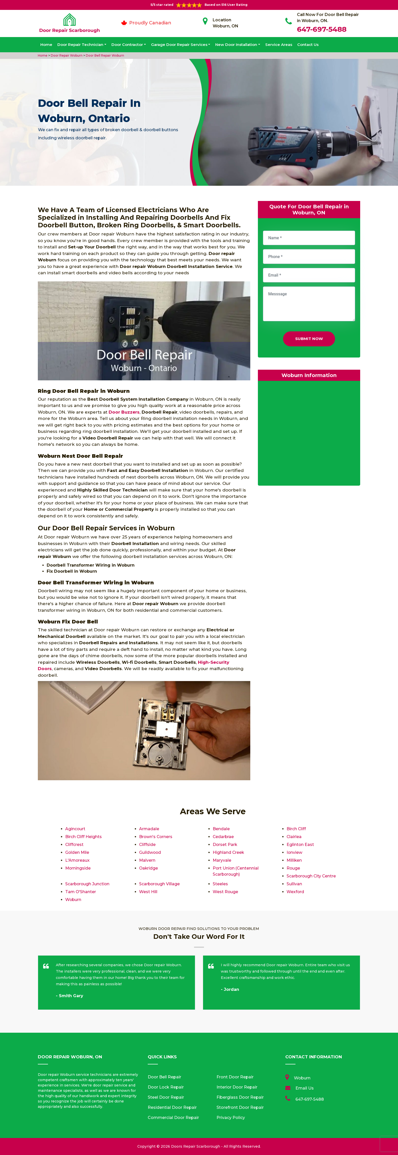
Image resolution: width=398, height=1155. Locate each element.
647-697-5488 (321, 29)
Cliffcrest (74, 844)
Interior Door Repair (237, 1087)
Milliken (294, 860)
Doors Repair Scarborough (195, 1146)
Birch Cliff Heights (83, 836)
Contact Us (308, 44)
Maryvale (222, 860)
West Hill (148, 891)
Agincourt (75, 828)
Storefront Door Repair (240, 1107)
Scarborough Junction (87, 883)
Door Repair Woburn (66, 55)
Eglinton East (300, 844)
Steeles (220, 883)
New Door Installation (236, 44)
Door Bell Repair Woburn (104, 55)
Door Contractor (127, 44)
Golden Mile (77, 852)
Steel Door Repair (166, 1097)
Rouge (293, 868)
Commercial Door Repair (173, 1117)
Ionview (295, 852)
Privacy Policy (231, 1117)
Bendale (221, 828)
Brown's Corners (156, 836)
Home (46, 44)
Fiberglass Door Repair (240, 1097)
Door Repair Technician (80, 44)
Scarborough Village (159, 883)
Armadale (149, 828)
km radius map (309, 434)
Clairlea (294, 836)
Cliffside (147, 844)
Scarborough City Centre (312, 876)
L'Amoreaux (77, 860)
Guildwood (150, 852)
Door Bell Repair (164, 1077)
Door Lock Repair (166, 1087)
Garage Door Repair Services (179, 44)
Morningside (78, 868)
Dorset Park (225, 844)
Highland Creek (228, 852)
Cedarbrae (223, 836)
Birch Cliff (296, 828)
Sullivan (294, 883)
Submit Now (309, 338)
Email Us (304, 1088)
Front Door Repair (235, 1077)
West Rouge (225, 891)
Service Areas (278, 44)
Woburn (73, 899)
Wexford (295, 891)
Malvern (147, 860)
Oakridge (148, 868)
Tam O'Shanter (80, 891)
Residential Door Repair (172, 1107)
